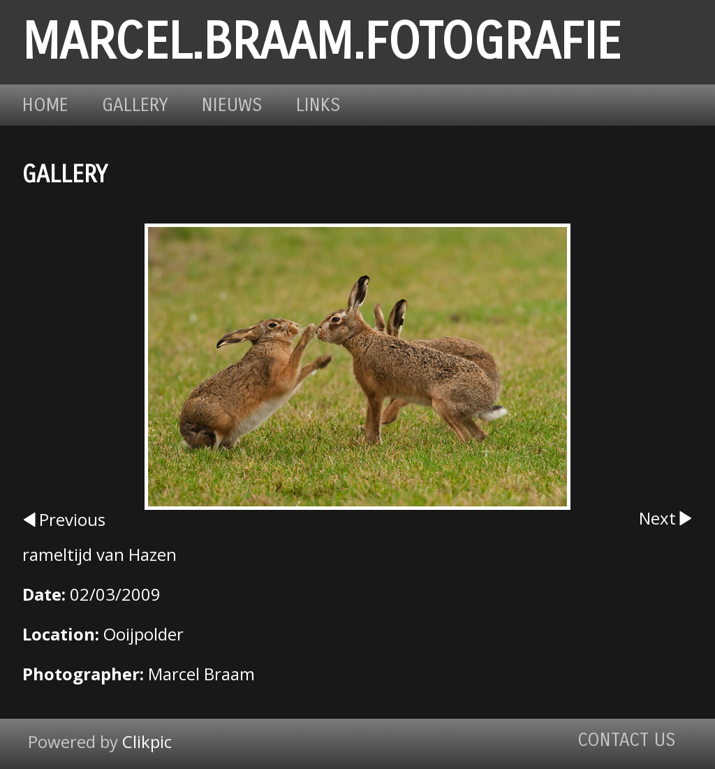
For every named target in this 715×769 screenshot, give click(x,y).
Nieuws (232, 105)
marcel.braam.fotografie (321, 42)
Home (45, 105)
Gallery (135, 105)
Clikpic (147, 741)
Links (318, 105)
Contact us (626, 740)
